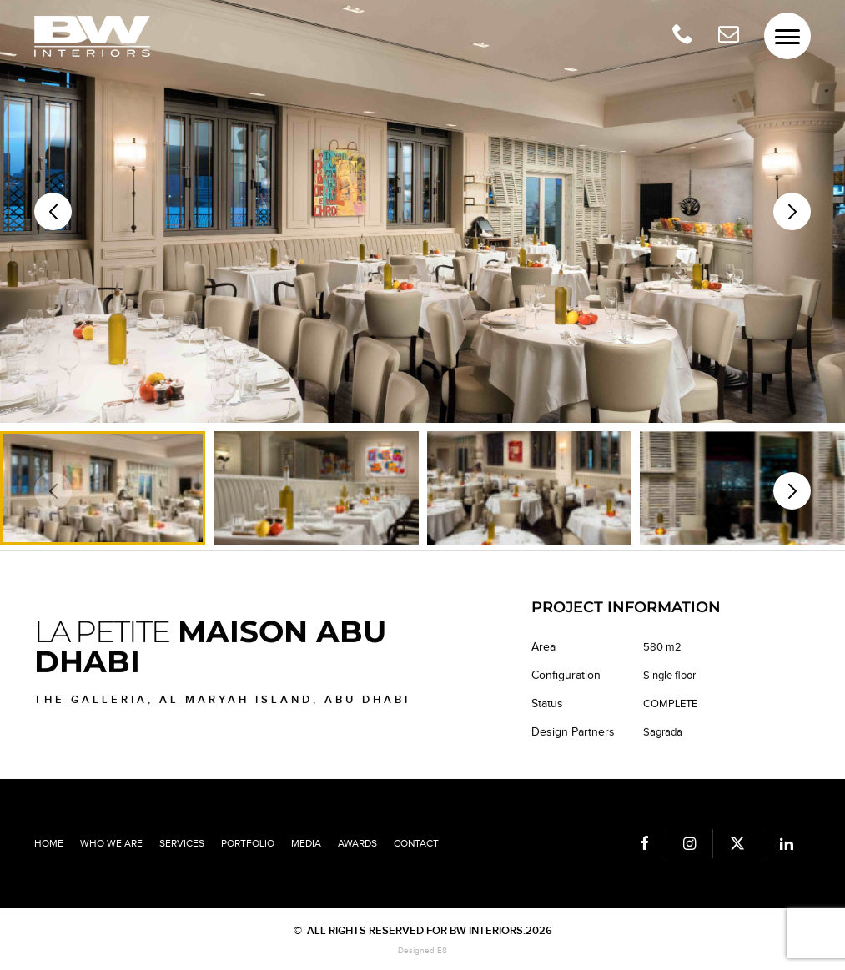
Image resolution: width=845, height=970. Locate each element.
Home (48, 843)
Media (306, 843)
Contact (416, 843)
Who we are (111, 843)
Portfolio (247, 843)
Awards (357, 843)
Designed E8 (422, 951)
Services (181, 843)
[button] (792, 211)
